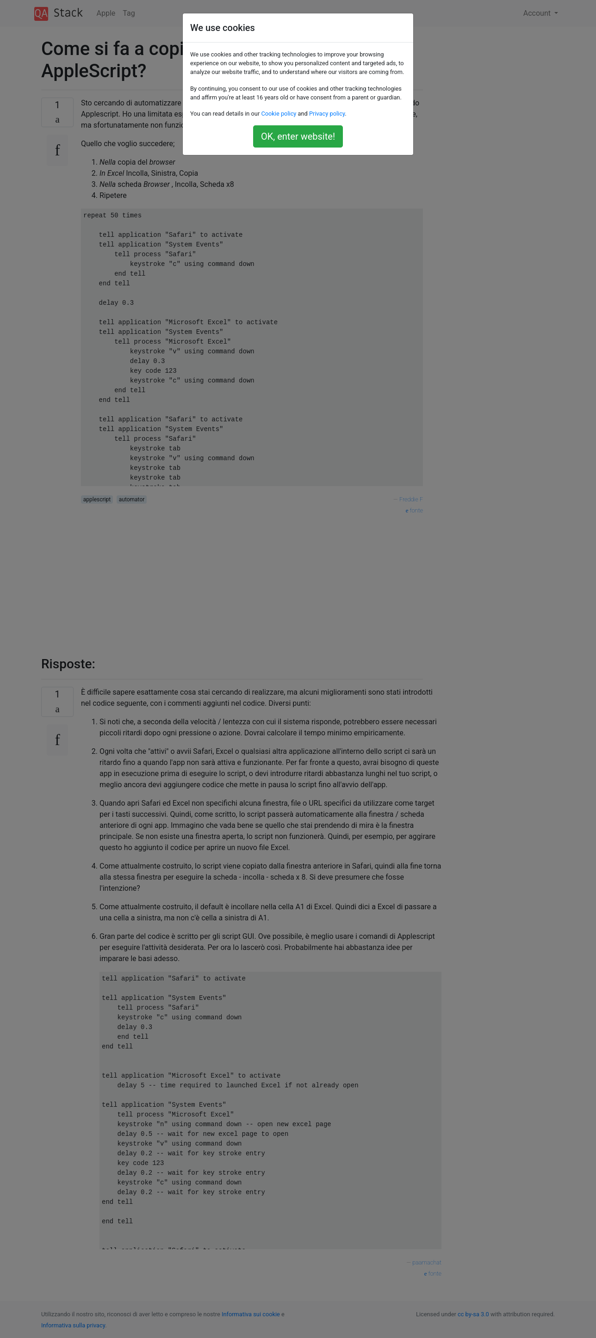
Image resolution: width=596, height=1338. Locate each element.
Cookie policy (278, 113)
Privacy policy (327, 113)
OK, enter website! (298, 136)
